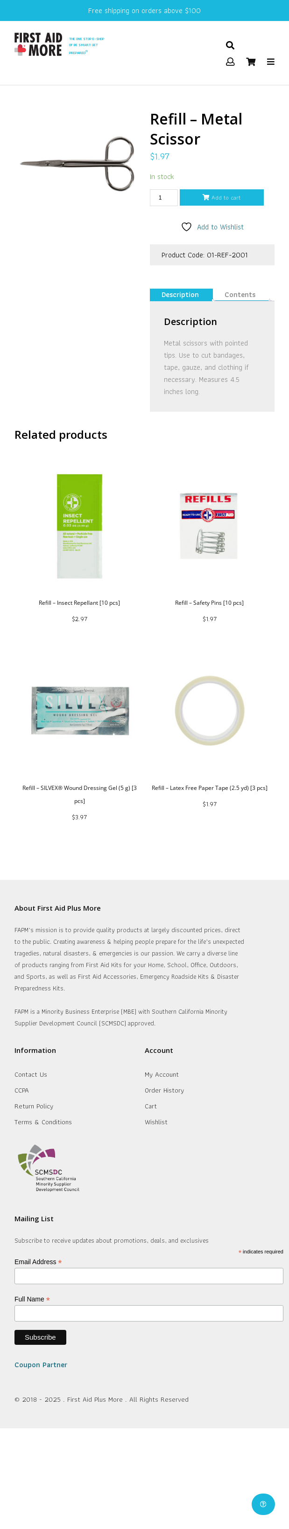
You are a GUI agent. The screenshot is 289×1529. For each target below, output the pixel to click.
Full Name (32, 1299)
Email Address (38, 1262)
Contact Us (30, 1074)
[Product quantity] (164, 197)
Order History (164, 1090)
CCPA (21, 1090)
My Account (162, 1074)
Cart (151, 1106)
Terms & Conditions (43, 1122)
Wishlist (156, 1122)
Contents (240, 294)
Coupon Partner (40, 1364)
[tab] (180, 295)
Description (180, 294)
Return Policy (33, 1106)
